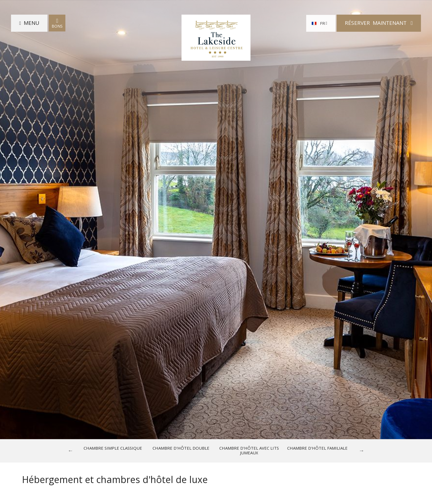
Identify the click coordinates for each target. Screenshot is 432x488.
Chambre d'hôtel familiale (317, 448)
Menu (31, 22)
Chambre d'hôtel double (181, 448)
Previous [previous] (70, 450)
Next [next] (361, 450)
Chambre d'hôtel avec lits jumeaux (249, 450)
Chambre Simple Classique (113, 448)
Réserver (376, 22)
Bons (57, 23)
